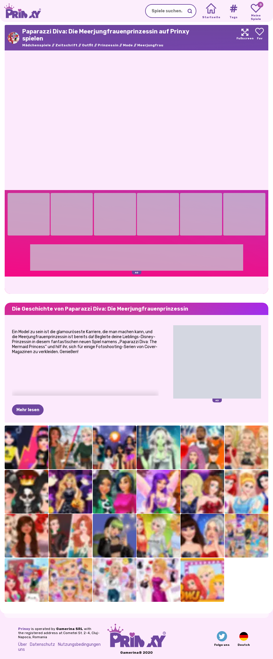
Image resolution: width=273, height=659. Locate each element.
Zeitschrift (66, 45)
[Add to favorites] (259, 38)
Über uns (22, 647)
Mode (128, 45)
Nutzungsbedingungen (79, 644)
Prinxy (24, 629)
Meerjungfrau (150, 45)
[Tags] (233, 11)
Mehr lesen (27, 409)
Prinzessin (108, 45)
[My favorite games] (256, 11)
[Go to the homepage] (20, 11)
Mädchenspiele (36, 45)
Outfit (87, 45)
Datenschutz (42, 644)
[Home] (211, 11)
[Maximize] (245, 38)
